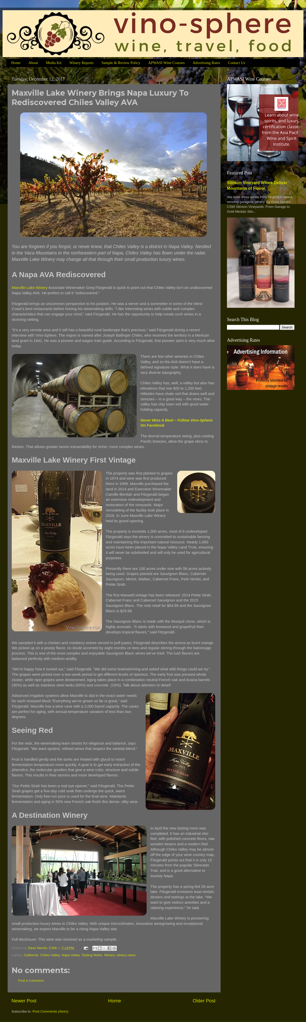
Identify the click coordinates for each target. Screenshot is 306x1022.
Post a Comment (31, 980)
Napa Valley (70, 955)
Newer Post (23, 1000)
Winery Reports (81, 63)
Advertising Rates (206, 63)
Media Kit (53, 63)
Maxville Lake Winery (29, 288)
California (31, 955)
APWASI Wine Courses (166, 63)
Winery (109, 955)
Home (16, 63)
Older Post (204, 1000)
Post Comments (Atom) (50, 1011)
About (33, 63)
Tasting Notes (91, 955)
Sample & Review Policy (120, 63)
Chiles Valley (50, 955)
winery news (126, 955)
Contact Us (236, 63)
